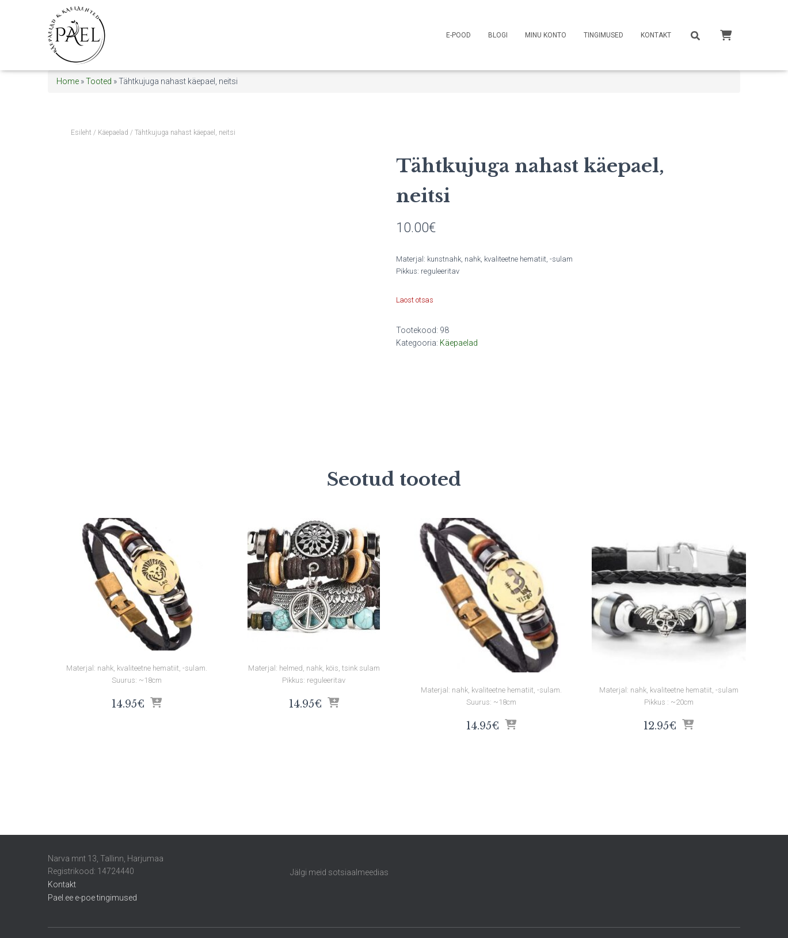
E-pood (458, 35)
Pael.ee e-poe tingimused (92, 897)
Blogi (498, 35)
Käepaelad (113, 132)
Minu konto (545, 35)
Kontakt (656, 35)
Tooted (99, 81)
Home (67, 81)
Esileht (81, 132)
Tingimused (603, 35)
